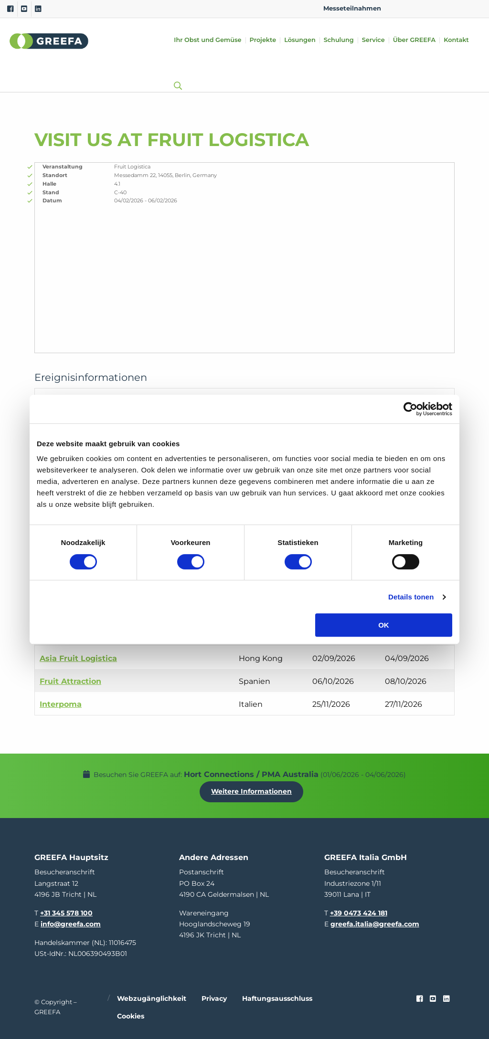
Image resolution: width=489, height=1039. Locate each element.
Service (373, 40)
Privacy (214, 997)
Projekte (263, 40)
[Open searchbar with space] (175, 76)
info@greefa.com (71, 922)
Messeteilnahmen (352, 8)
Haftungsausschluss (277, 997)
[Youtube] (24, 9)
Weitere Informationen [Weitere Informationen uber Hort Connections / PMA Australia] (252, 791)
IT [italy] (458, 8)
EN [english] (398, 8)
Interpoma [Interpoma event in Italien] (61, 704)
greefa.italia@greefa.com (374, 922)
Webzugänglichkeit (151, 997)
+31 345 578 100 (66, 911)
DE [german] (428, 8)
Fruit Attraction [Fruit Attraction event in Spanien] (70, 681)
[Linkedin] (38, 9)
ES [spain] (443, 8)
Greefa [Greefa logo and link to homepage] (49, 41)
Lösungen (300, 40)
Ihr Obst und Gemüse (207, 40)
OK (383, 625)
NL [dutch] (413, 8)
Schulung (339, 40)
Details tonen (411, 597)
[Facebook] (10, 9)
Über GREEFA (414, 40)
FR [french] (473, 8)
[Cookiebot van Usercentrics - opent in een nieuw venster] (410, 409)
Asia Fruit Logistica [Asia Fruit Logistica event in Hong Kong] (78, 658)
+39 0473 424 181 (358, 911)
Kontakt (456, 40)
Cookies (130, 1014)
